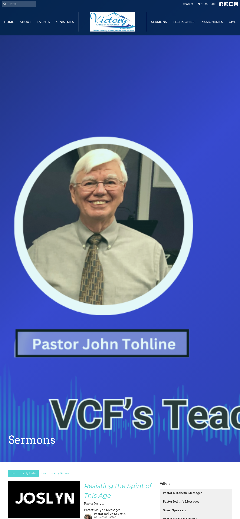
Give (232, 22)
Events (43, 22)
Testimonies (184, 22)
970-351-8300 (207, 3)
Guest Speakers (174, 510)
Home (9, 22)
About (25, 22)
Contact (188, 3)
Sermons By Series (55, 473)
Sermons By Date (23, 473)
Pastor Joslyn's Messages (181, 501)
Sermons (159, 22)
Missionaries (211, 22)
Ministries (65, 22)
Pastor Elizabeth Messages (182, 493)
